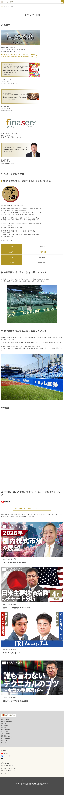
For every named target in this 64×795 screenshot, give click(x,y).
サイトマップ (39, 780)
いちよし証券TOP (5, 720)
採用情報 (3, 735)
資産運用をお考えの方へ (7, 737)
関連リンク (4, 740)
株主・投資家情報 (5, 729)
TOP (2, 6)
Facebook (5, 756)
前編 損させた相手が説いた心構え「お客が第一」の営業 (18, 55)
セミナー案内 (4, 725)
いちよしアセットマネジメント (9, 768)
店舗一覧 (3, 723)
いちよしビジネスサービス (8, 770)
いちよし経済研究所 (6, 765)
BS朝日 (41, 252)
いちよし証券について (7, 721)
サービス (3, 742)
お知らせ (3, 727)
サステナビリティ (5, 733)
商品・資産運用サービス (7, 739)
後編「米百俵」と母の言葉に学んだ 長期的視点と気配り (18, 57)
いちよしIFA (4, 773)
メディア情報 (4, 731)
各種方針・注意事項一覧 (27, 780)
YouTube (4, 753)
